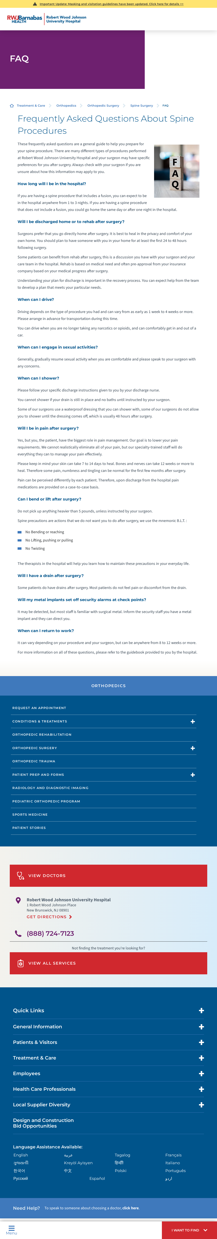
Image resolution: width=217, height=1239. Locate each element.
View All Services (46, 963)
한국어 (19, 1170)
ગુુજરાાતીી (20, 1163)
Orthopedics (66, 106)
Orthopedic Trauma (33, 761)
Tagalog (122, 1155)
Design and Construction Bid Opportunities (43, 1123)
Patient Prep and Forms (38, 775)
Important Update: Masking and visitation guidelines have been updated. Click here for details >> (112, 4)
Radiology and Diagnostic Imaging (50, 788)
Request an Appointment (39, 708)
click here (130, 1208)
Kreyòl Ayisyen (78, 1163)
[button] (189, 1230)
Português (175, 1170)
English (20, 1155)
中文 (68, 1170)
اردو (168, 1178)
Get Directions (47, 917)
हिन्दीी (119, 1163)
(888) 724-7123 (50, 933)
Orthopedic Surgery (103, 106)
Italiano (172, 1163)
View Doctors (41, 876)
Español (97, 1178)
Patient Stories (29, 828)
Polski (121, 1170)
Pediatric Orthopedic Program (46, 801)
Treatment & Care (31, 106)
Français (173, 1155)
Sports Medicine (30, 815)
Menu (11, 1230)
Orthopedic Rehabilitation (42, 735)
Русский (20, 1178)
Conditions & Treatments (39, 721)
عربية (68, 1155)
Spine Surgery (141, 106)
